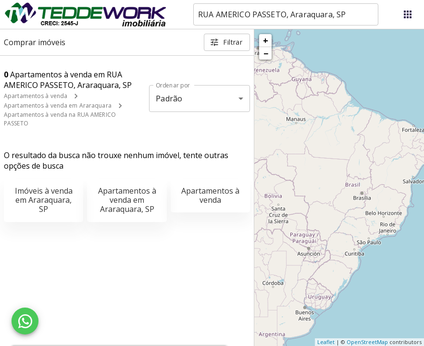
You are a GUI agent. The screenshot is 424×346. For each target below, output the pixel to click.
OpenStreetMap (367, 342)
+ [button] (265, 40)
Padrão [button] (169, 98)
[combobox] (285, 14)
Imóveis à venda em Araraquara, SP (44, 199)
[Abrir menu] (407, 14)
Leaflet (326, 342)
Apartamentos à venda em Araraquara (58, 105)
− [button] (265, 53)
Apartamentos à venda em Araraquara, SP (127, 199)
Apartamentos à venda (35, 96)
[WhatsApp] (25, 321)
